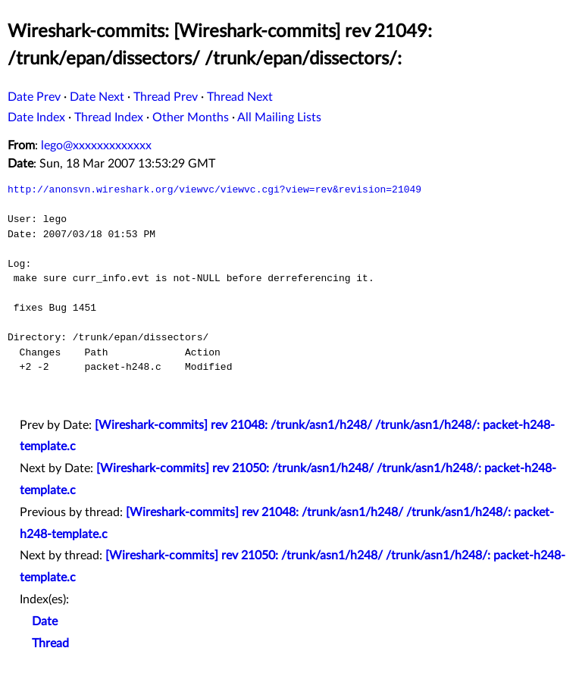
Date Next (97, 97)
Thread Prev (165, 97)
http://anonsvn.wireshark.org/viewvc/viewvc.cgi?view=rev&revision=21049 (214, 189)
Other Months (190, 117)
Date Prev (34, 97)
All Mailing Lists (279, 117)
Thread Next (240, 97)
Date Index (36, 117)
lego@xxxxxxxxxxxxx (96, 145)
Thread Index (108, 117)
